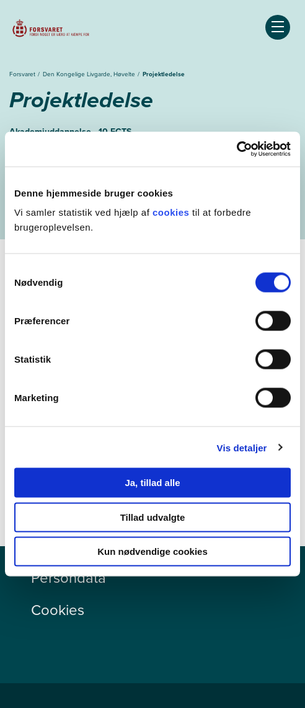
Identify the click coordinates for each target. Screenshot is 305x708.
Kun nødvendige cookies (152, 551)
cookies (172, 212)
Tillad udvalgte (152, 516)
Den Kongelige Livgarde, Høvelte (90, 74)
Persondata (68, 578)
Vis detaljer (242, 447)
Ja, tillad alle (152, 482)
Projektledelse (164, 74)
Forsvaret (23, 74)
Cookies (57, 610)
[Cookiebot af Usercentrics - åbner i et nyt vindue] (236, 149)
